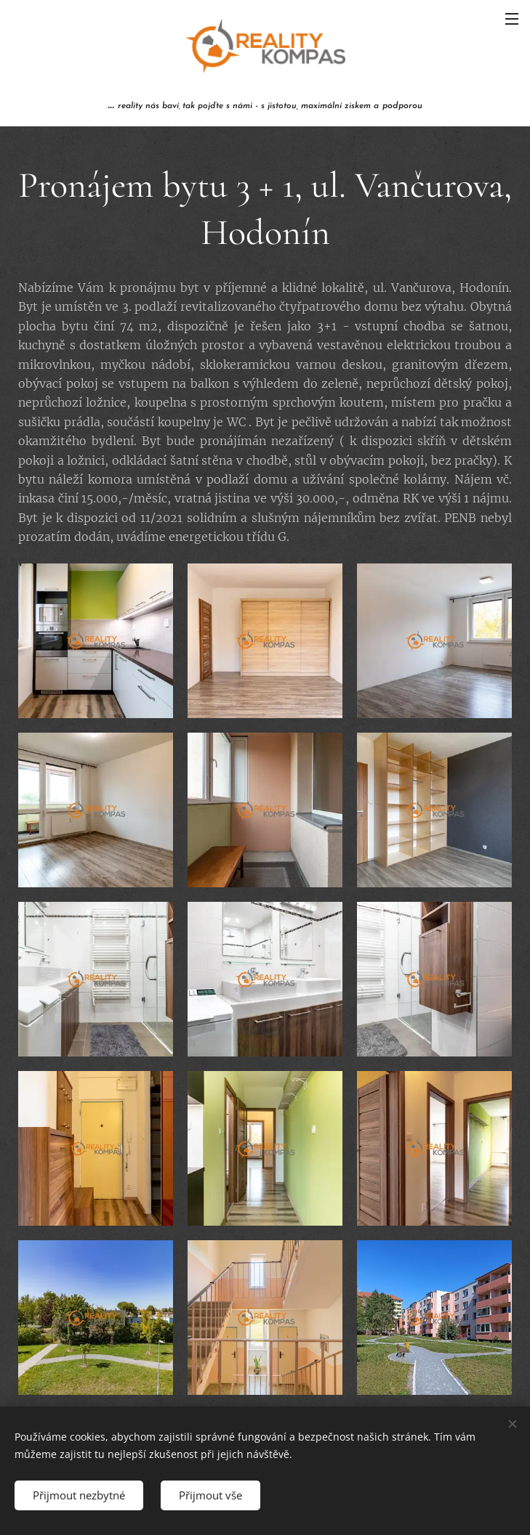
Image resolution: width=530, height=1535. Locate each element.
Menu (511, 19)
